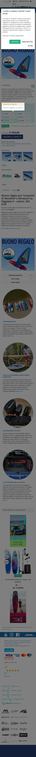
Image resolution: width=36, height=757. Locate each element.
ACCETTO (15, 42)
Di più (30, 46)
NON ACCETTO (27, 42)
